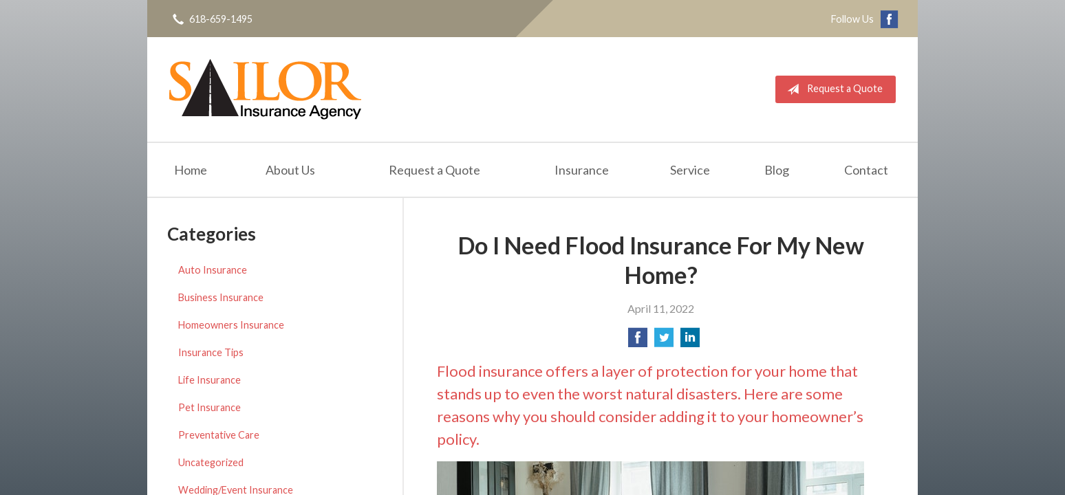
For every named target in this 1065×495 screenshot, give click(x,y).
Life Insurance (209, 380)
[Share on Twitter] (664, 341)
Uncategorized (211, 462)
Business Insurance (220, 297)
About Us (290, 169)
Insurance (582, 169)
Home (190, 169)
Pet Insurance (209, 407)
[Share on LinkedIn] (690, 341)
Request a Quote (832, 89)
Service (690, 169)
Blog (776, 169)
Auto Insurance (212, 270)
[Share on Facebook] (637, 341)
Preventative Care (218, 435)
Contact (866, 169)
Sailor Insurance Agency (265, 89)
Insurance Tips (211, 352)
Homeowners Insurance (231, 325)
